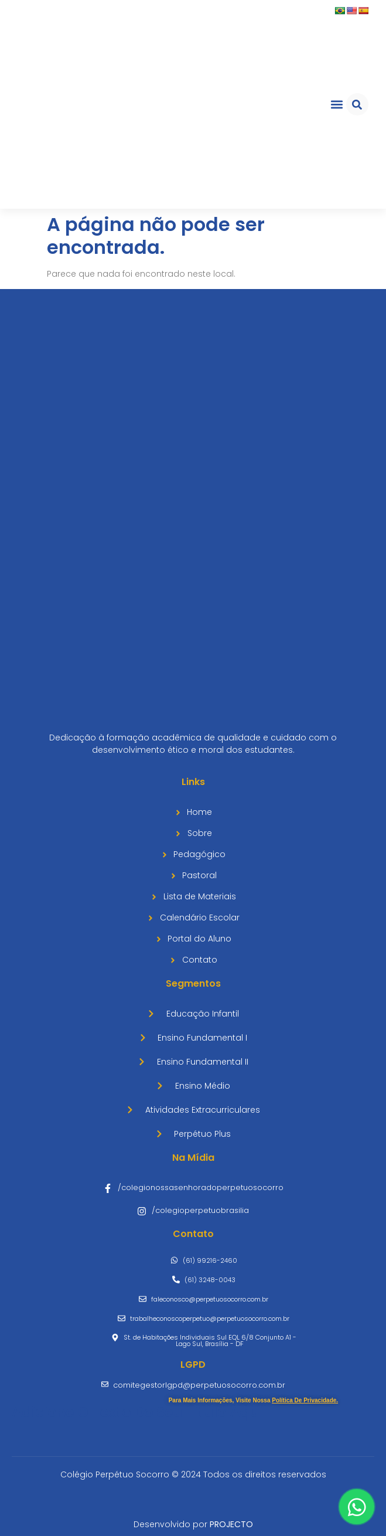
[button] (336, 104)
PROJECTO (231, 1524)
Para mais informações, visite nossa (253, 1400)
